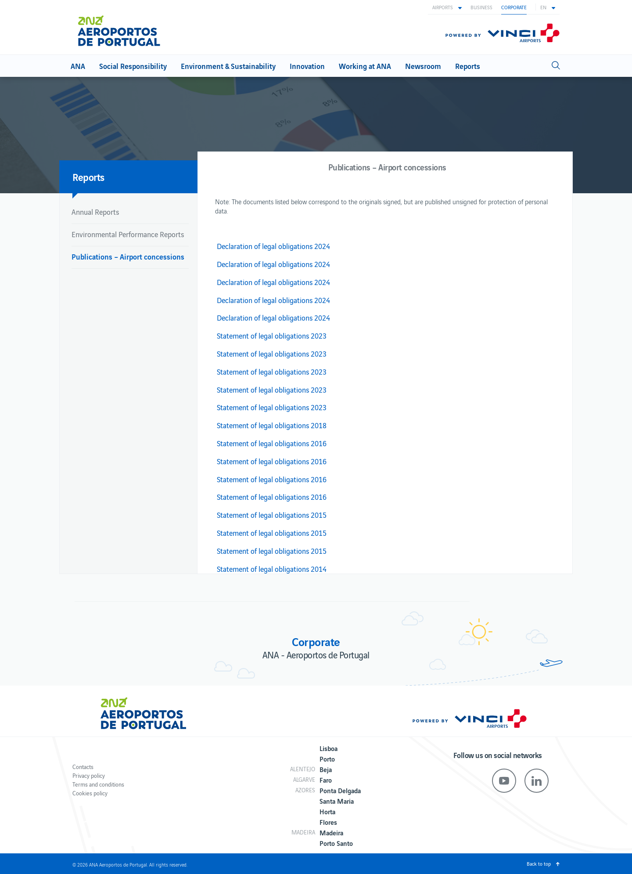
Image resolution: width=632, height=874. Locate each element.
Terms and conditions (98, 784)
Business (481, 7)
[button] (447, 7)
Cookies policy (90, 793)
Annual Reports (95, 211)
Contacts (82, 766)
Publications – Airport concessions (128, 256)
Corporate (514, 7)
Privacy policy (88, 775)
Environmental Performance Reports (128, 234)
